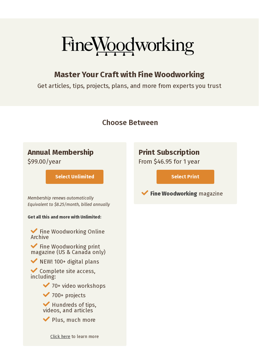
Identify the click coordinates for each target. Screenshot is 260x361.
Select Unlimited (74, 177)
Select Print (185, 177)
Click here (60, 336)
